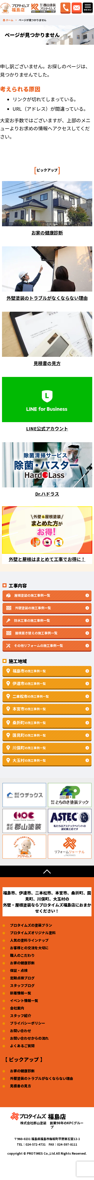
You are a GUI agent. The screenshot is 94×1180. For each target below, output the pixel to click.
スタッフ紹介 (20, 1015)
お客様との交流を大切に (29, 947)
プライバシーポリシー (27, 1023)
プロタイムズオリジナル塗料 (33, 932)
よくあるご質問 (22, 1045)
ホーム (9, 20)
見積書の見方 (20, 1085)
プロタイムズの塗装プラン (31, 925)
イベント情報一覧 (24, 1000)
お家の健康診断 (22, 962)
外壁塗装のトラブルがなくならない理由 (41, 1078)
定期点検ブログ (22, 977)
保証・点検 (19, 970)
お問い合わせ (20, 1030)
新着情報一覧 (20, 992)
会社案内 (17, 1007)
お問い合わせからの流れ (29, 1038)
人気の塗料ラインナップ (29, 940)
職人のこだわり (22, 955)
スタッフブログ (22, 985)
